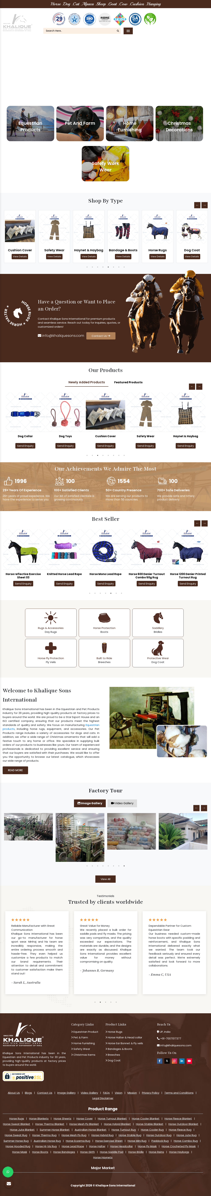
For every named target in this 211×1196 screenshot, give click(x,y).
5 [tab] (108, 267)
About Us (167, 16)
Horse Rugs (157, 250)
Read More (15, 770)
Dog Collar (65, 436)
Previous (197, 205)
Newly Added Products (87, 382)
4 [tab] (103, 267)
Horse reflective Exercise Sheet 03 (23, 575)
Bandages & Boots (118, 1049)
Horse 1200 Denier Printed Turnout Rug (188, 575)
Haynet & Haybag (88, 250)
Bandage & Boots (123, 250)
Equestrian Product (84, 1032)
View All (105, 879)
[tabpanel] (20, 236)
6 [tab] (113, 267)
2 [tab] (92, 267)
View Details (20, 256)
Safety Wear (54, 250)
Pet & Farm (79, 1037)
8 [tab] (124, 267)
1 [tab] (87, 267)
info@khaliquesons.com (61, 335)
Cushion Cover (20, 250)
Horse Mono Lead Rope (105, 574)
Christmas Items (83, 1055)
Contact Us (195, 20)
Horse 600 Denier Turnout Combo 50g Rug (147, 575)
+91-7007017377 (170, 1038)
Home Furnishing (83, 1043)
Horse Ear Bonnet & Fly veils (124, 1043)
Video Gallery (122, 803)
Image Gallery (90, 803)
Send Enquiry (25, 446)
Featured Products (128, 382)
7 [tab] (119, 267)
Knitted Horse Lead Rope (64, 574)
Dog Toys (105, 436)
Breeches (112, 1055)
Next (204, 205)
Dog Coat (192, 250)
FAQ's (199, 16)
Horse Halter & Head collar (123, 1037)
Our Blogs (184, 16)
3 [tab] (97, 267)
